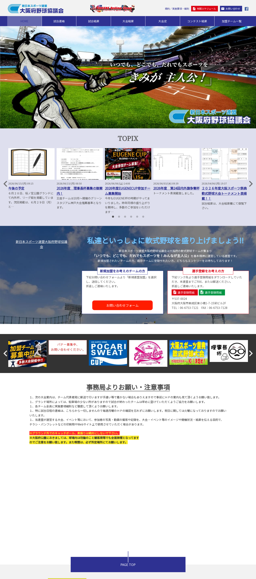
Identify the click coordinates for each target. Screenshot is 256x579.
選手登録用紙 (186, 292)
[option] (31, 178)
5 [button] (137, 217)
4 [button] (131, 217)
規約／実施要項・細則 (177, 8)
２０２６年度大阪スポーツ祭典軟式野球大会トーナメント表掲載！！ (224, 193)
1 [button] (113, 217)
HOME (24, 21)
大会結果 (128, 21)
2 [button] (119, 217)
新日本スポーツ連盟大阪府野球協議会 (41, 244)
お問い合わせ (233, 8)
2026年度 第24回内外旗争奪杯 (176, 188)
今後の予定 (16, 188)
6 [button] (143, 217)
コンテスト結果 (197, 21)
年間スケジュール (206, 8)
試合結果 (93, 21)
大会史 (162, 21)
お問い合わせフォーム (122, 305)
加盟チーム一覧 (231, 21)
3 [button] (125, 217)
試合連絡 (59, 21)
